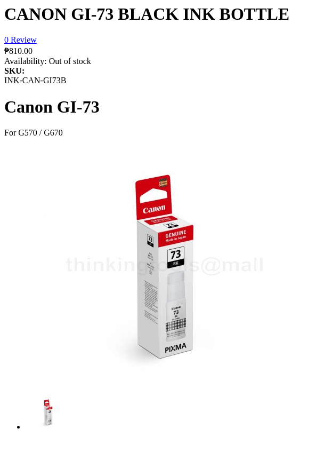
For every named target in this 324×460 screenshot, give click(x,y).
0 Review (20, 39)
